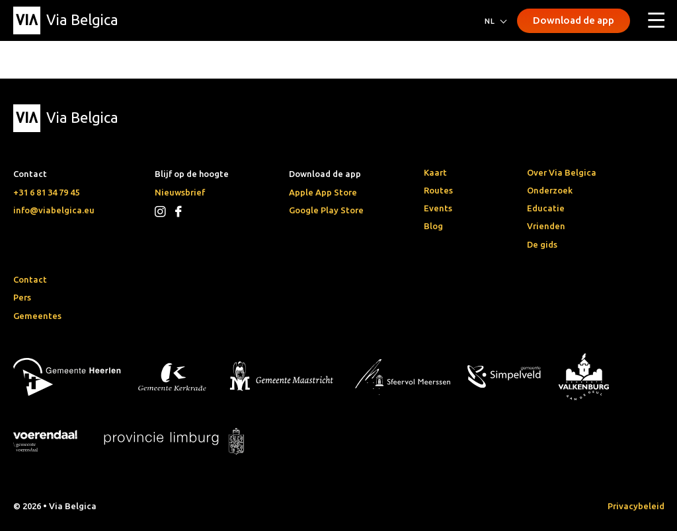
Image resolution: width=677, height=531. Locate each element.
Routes (438, 190)
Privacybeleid (636, 506)
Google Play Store (326, 210)
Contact (30, 279)
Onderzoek (550, 190)
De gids (542, 244)
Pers (22, 297)
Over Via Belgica (561, 172)
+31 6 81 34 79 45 (46, 192)
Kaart (435, 172)
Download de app (573, 20)
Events (438, 208)
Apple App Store (323, 192)
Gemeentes (37, 315)
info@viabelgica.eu (54, 210)
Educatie (546, 208)
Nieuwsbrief (180, 192)
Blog (433, 225)
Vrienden (546, 225)
